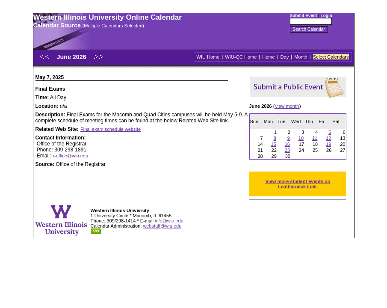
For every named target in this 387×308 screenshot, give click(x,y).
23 (287, 150)
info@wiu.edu (169, 220)
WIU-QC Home (241, 56)
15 (273, 144)
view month (287, 106)
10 (301, 138)
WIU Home (208, 56)
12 (328, 138)
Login (326, 15)
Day (285, 56)
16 (287, 144)
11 (314, 138)
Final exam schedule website (110, 129)
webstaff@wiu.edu (162, 225)
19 (328, 144)
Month (300, 56)
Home (268, 56)
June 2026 (72, 56)
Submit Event (303, 15)
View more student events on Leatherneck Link (297, 184)
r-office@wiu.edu (71, 155)
